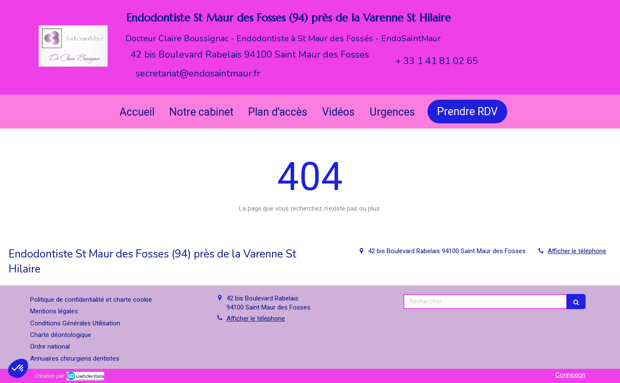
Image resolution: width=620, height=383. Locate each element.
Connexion (570, 375)
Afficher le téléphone (577, 251)
